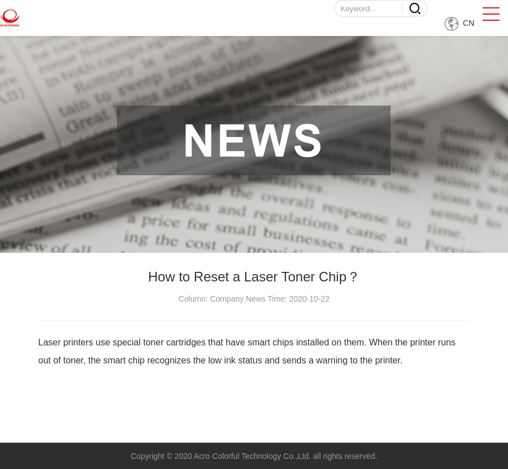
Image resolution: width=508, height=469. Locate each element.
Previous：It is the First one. (94, 455)
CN (459, 23)
